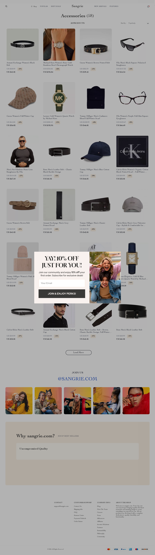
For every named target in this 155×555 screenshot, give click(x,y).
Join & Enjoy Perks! (62, 293)
